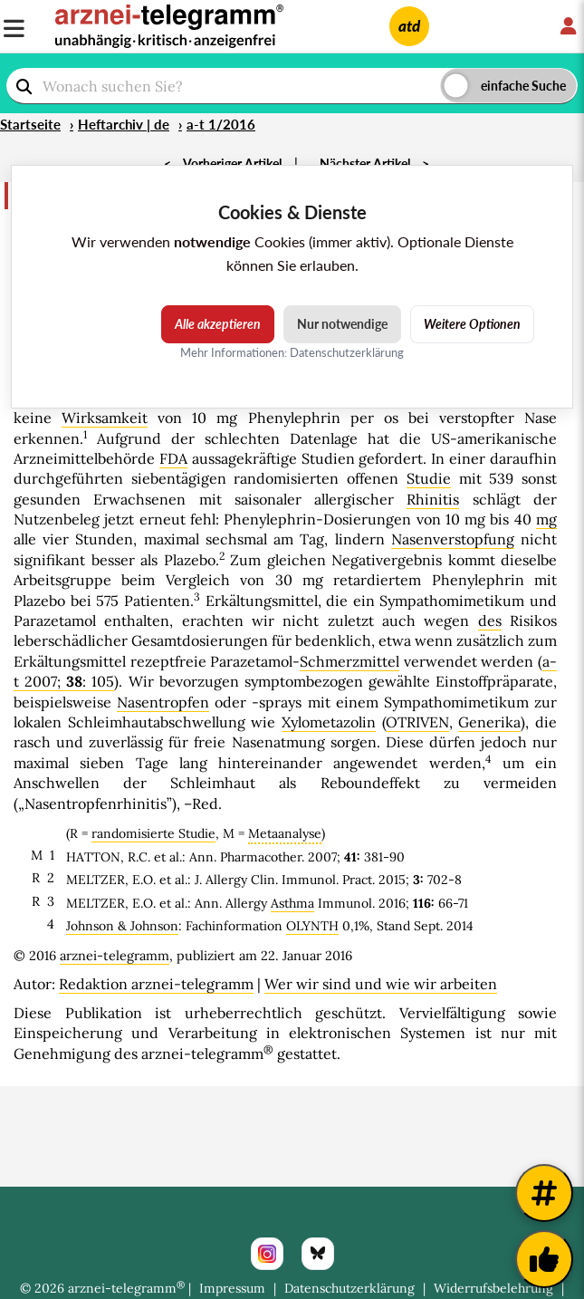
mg (546, 519)
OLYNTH (312, 926)
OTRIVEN (417, 722)
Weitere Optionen (472, 324)
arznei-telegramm (114, 956)
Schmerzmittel (349, 661)
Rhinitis (433, 499)
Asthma (292, 903)
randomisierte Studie (153, 833)
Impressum (232, 1288)
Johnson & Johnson (122, 926)
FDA (173, 458)
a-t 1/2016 (221, 124)
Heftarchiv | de (123, 124)
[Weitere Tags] (544, 1193)
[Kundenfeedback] (544, 1259)
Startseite (30, 124)
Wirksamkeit (105, 418)
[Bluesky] (318, 1253)
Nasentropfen (163, 702)
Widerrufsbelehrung (493, 1288)
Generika (489, 722)
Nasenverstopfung (452, 539)
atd (409, 25)
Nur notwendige (342, 324)
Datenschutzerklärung (349, 1288)
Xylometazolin (329, 722)
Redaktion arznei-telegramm (156, 984)
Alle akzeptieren (218, 324)
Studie (429, 478)
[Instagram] (267, 1253)
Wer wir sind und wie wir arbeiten (380, 984)
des (490, 620)
